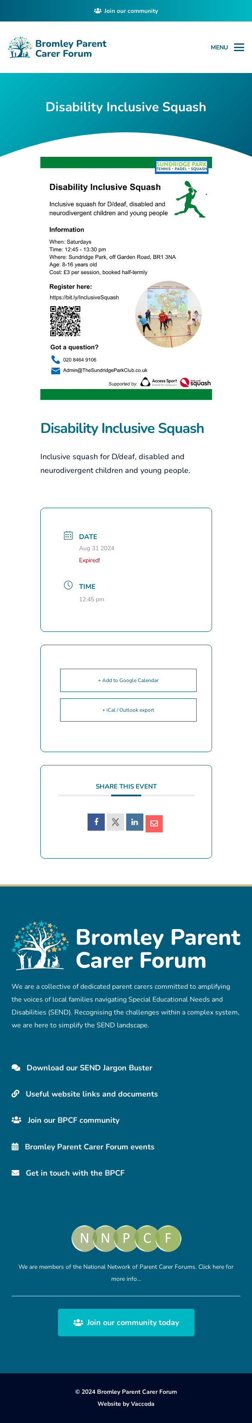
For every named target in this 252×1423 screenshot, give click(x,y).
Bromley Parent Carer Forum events (83, 1147)
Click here (211, 1267)
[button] (239, 47)
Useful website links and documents (85, 1094)
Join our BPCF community (65, 1120)
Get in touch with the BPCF (68, 1173)
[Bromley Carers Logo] (57, 47)
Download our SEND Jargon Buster (82, 1068)
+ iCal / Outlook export (128, 710)
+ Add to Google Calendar (128, 680)
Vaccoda (143, 1404)
